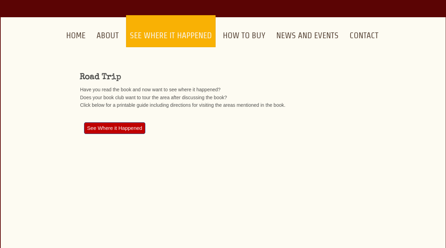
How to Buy (244, 35)
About (107, 35)
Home (75, 35)
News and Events (307, 35)
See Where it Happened (171, 35)
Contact (364, 35)
